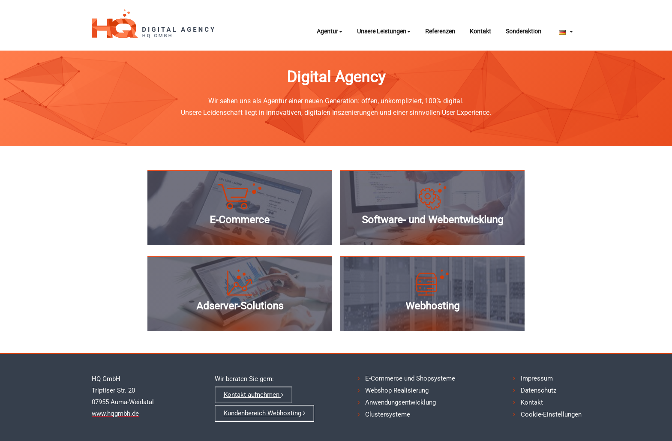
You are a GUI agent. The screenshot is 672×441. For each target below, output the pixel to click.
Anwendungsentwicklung (400, 402)
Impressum (537, 378)
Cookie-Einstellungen (551, 414)
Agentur (329, 31)
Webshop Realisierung (397, 390)
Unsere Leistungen (384, 31)
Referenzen (440, 31)
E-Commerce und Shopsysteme (410, 378)
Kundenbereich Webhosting (264, 413)
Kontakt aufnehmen (253, 395)
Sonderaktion (523, 31)
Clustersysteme (387, 414)
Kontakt (480, 31)
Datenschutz (538, 390)
